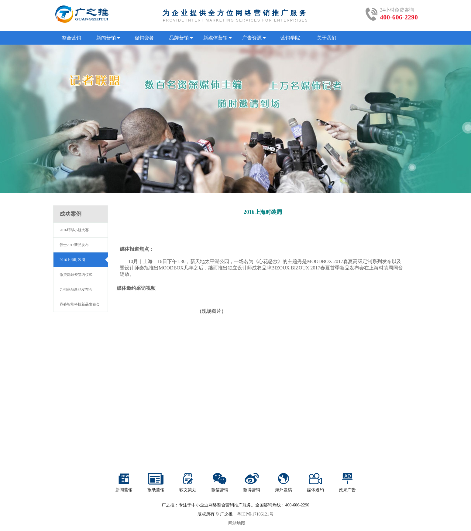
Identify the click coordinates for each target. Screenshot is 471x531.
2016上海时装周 (72, 260)
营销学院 (290, 37)
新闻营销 (108, 37)
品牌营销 (181, 37)
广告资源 (254, 37)
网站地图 (236, 523)
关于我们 (326, 37)
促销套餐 (144, 37)
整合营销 (71, 37)
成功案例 (70, 214)
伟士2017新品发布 (74, 245)
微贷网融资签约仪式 (76, 274)
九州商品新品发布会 (76, 289)
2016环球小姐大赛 (74, 230)
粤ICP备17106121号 (255, 514)
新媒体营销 (217, 37)
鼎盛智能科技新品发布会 (80, 304)
